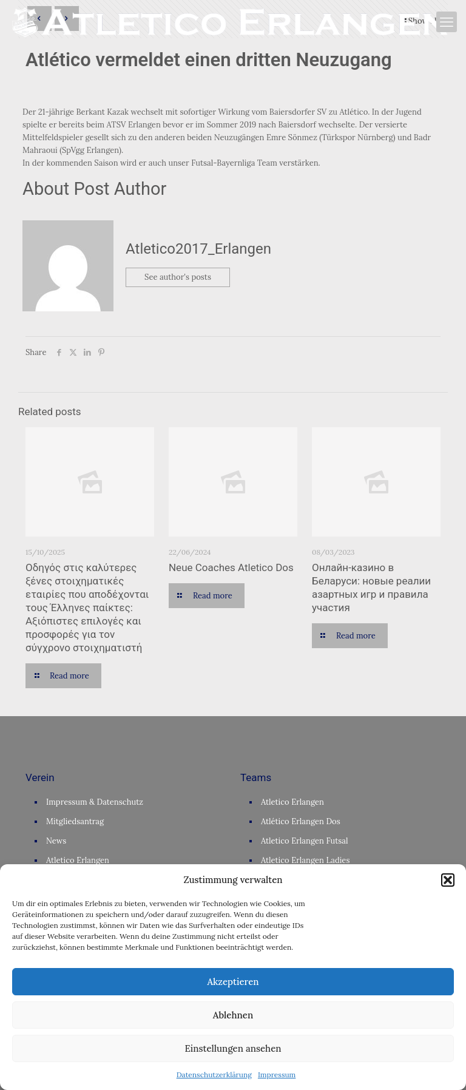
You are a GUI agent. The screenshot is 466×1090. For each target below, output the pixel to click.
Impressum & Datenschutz (94, 802)
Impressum (276, 1074)
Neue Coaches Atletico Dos (231, 567)
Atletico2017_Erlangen (198, 248)
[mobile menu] (446, 22)
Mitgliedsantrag (75, 821)
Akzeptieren (232, 981)
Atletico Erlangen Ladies (305, 860)
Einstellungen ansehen (232, 1048)
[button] (448, 880)
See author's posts (177, 277)
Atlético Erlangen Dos (300, 821)
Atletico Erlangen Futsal (304, 841)
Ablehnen (233, 1015)
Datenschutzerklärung (214, 1074)
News (56, 841)
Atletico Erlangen (77, 860)
